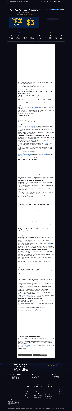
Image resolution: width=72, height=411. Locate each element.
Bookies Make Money (48, 388)
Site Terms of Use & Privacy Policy (38, 407)
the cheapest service (34, 260)
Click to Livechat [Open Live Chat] (56, 377)
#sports (41, 153)
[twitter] (59, 395)
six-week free (39, 310)
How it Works (39, 9)
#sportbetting (21, 153)
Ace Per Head (31, 407)
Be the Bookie (27, 393)
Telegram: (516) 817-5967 (16, 377)
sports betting (48, 143)
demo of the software (27, 345)
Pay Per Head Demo (27, 386)
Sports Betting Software (38, 386)
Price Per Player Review (48, 396)
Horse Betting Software (38, 395)
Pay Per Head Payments (27, 389)
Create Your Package (55, 9)
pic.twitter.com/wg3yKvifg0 (30, 155)
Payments (34, 9)
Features (30, 9)
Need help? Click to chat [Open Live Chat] (50, 19)
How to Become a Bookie (49, 390)
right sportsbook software (22, 89)
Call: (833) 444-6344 (36, 376)
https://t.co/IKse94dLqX (22, 155)
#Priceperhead (27, 154)
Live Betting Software (37, 397)
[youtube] (59, 389)
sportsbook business (32, 126)
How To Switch (27, 395)
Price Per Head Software (49, 392)
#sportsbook (46, 154)
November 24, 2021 (42, 157)
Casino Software (37, 393)
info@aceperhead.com (56, 376)
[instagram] (59, 387)
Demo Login (62, 9)
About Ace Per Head (27, 391)
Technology (27, 388)
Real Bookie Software (48, 394)
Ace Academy (45, 9)
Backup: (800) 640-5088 (55, 19)
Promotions (27, 397)
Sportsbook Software (37, 389)
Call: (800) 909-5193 (44, 1)
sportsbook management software (31, 295)
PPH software (36, 107)
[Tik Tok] (59, 391)
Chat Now (51, 1)
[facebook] (59, 393)
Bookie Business (48, 398)
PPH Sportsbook (38, 391)
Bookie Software (37, 388)
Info (49, 9)
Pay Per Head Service (48, 386)
